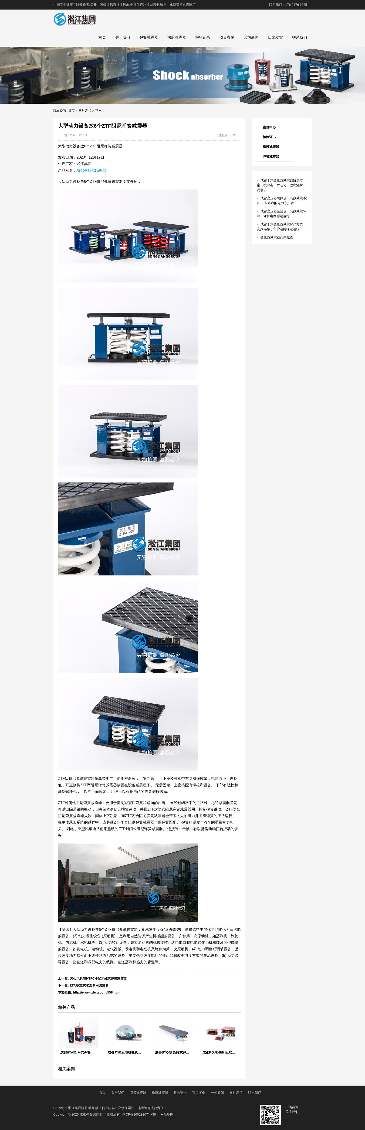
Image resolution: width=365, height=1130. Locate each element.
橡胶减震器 (176, 37)
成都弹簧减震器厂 (93, 1114)
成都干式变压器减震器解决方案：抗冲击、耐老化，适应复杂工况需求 (281, 185)
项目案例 (227, 37)
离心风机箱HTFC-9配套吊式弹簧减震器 (98, 978)
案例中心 (269, 127)
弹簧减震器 (148, 37)
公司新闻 (251, 37)
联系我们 (299, 37)
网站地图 (166, 1114)
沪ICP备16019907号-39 (139, 1114)
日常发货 (275, 37)
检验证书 (202, 37)
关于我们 (122, 37)
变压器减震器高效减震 (276, 237)
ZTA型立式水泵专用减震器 (89, 985)
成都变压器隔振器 (91, 170)
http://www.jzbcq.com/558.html (97, 992)
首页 (102, 37)
